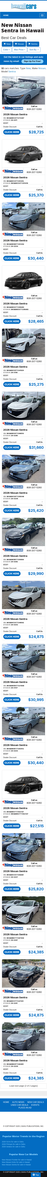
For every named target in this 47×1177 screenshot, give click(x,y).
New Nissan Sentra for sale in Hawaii (16, 1165)
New (7, 44)
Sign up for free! (32, 61)
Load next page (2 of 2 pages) (23, 1086)
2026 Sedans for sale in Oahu (13, 1147)
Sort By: (33, 49)
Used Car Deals (19, 1105)
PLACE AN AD (25, 1108)
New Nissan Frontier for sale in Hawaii (17, 1160)
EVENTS (35, 1105)
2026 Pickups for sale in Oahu (13, 1144)
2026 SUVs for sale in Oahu (13, 1142)
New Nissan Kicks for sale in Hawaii (16, 1162)
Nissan (19, 44)
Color (6, 49)
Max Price (19, 49)
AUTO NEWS (18, 1102)
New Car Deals (35, 1102)
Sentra (32, 44)
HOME (6, 15)
